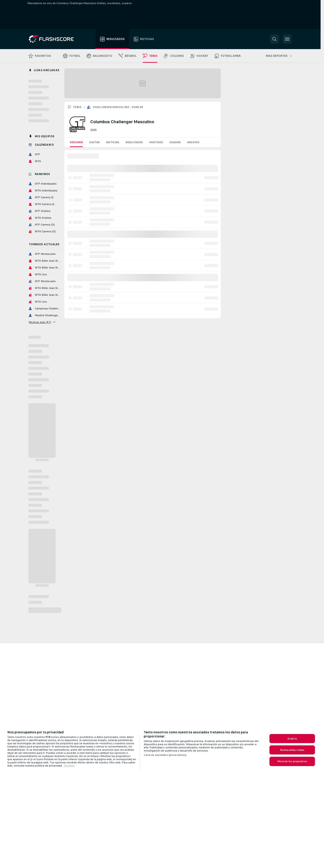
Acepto (292, 738)
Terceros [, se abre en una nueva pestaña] (69, 765)
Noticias (112, 142)
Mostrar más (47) (42, 322)
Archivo (193, 142)
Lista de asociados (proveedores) (165, 755)
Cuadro (175, 142)
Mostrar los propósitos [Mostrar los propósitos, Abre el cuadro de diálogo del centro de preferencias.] (292, 761)
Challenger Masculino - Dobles (118, 107)
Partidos (156, 142)
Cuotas (94, 142)
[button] (274, 39)
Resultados (134, 142)
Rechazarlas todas (292, 750)
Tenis (77, 107)
